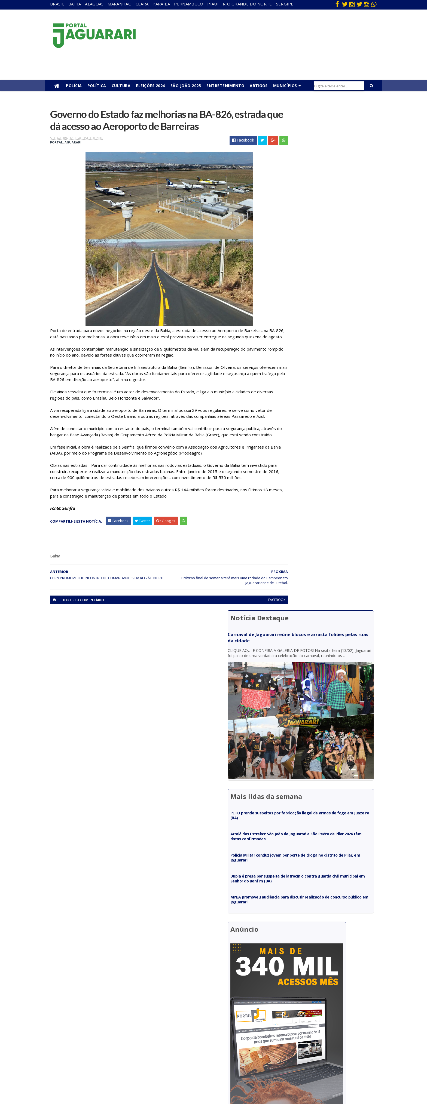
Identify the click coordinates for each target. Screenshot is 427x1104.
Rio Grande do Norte (247, 4)
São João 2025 (185, 85)
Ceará (142, 4)
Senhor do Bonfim (88, 1070)
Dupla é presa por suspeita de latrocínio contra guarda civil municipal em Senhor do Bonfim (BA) (325, 341)
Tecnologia (82, 1078)
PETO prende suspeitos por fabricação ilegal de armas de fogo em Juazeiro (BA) (324, 278)
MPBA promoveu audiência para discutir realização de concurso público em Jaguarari (321, 362)
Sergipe (285, 4)
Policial (177, 1046)
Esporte (178, 1023)
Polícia (74, 85)
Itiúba (78, 1031)
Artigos (259, 85)
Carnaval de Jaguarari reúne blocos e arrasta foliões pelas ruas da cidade (319, 135)
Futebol (177, 1039)
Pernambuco (188, 4)
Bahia (74, 4)
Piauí (213, 4)
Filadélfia (80, 1015)
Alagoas (94, 4)
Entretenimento (225, 85)
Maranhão (119, 4)
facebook (252, 641)
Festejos (178, 1031)
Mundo (79, 1046)
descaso (80, 1007)
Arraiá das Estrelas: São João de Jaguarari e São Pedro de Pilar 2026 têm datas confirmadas (323, 299)
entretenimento (185, 1015)
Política (96, 85)
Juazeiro (80, 1039)
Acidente (81, 1000)
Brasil (57, 4)
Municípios (285, 85)
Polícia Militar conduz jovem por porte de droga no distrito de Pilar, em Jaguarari (324, 320)
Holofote (80, 1023)
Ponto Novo (83, 1062)
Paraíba (161, 4)
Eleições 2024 (150, 85)
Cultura (121, 85)
